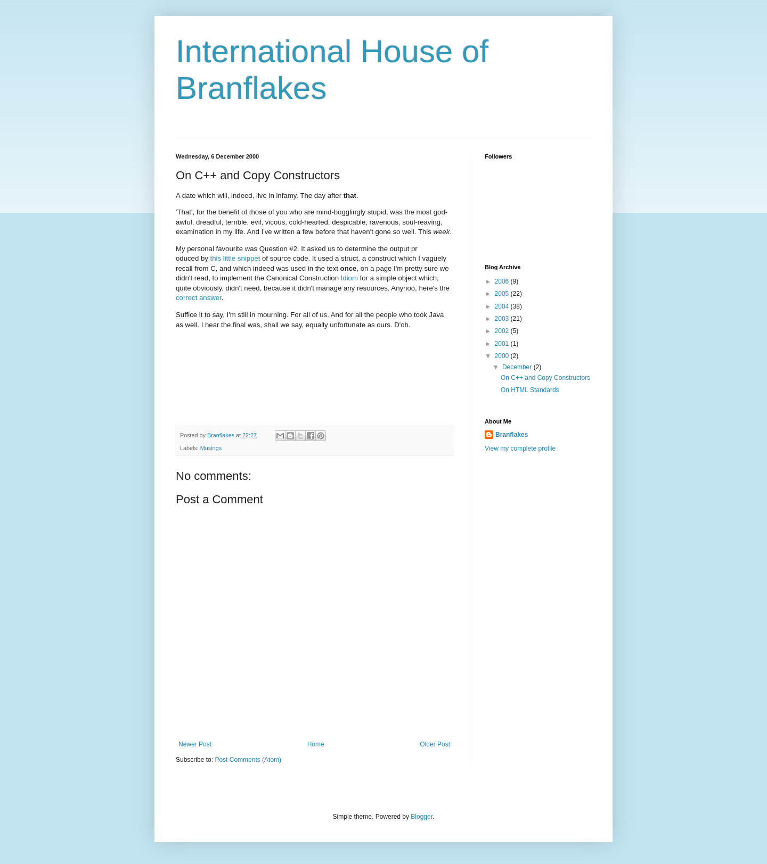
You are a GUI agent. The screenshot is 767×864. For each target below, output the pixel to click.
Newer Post (194, 744)
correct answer (199, 298)
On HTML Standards (530, 390)
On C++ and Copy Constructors (545, 377)
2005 (503, 293)
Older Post (435, 744)
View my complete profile (520, 448)
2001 (503, 343)
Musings (211, 448)
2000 (503, 356)
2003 (503, 318)
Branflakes (511, 434)
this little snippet (235, 258)
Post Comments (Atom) (248, 759)
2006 (503, 281)
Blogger (422, 816)
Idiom (349, 278)
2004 (503, 306)
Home (315, 744)
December (518, 367)
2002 (503, 331)
